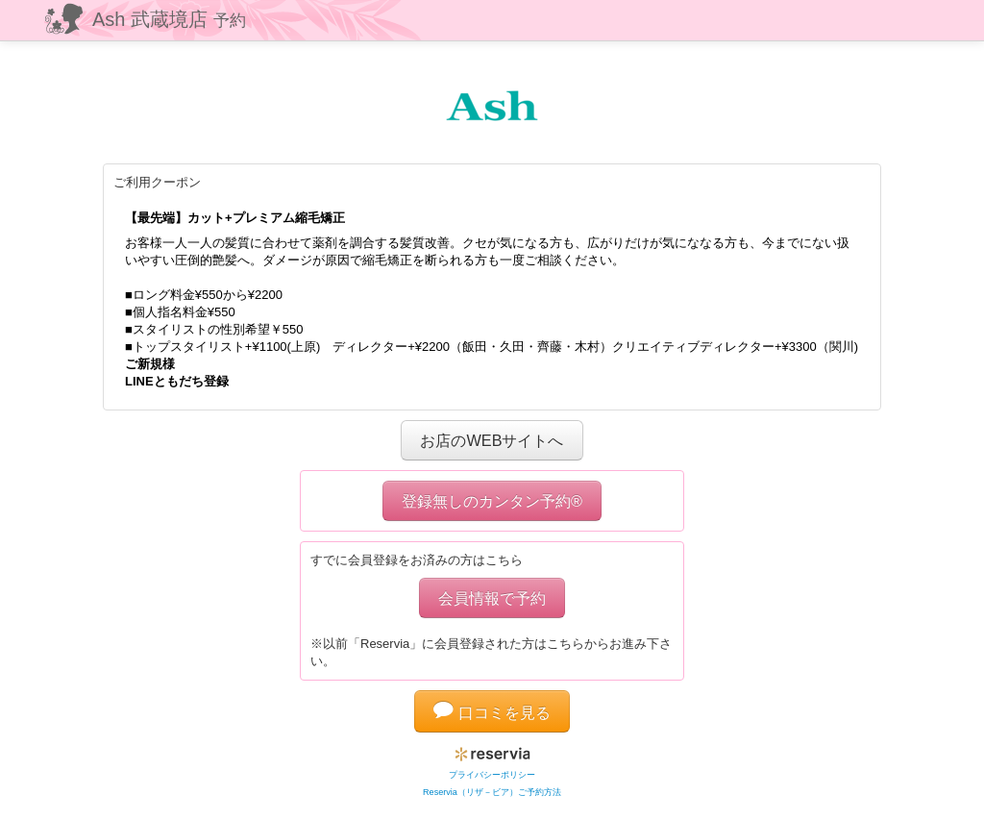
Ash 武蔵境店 (169, 19)
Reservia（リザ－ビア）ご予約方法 (492, 792)
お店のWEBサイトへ (491, 440)
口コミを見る (492, 712)
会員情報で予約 (492, 598)
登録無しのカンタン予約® (492, 500)
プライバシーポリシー (492, 775)
